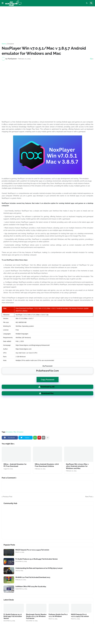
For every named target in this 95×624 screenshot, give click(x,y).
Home (4, 44)
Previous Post (7, 496)
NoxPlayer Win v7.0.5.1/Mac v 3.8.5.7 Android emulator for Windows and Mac (77, 466)
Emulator (10, 44)
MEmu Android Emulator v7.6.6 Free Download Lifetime (47, 465)
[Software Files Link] (9, 552)
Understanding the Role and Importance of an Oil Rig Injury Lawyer (39, 568)
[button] (2, 3)
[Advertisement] (47, 25)
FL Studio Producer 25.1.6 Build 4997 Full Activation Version (36, 559)
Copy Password (47, 379)
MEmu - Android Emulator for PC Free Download (15, 465)
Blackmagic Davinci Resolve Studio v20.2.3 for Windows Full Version (36, 616)
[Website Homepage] (13, 3)
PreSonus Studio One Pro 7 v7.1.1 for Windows (58, 615)
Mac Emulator (18, 432)
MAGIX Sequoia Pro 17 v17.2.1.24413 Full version (32, 550)
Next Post (88, 496)
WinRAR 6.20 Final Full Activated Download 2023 (32, 577)
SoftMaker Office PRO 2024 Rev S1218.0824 (30, 586)
